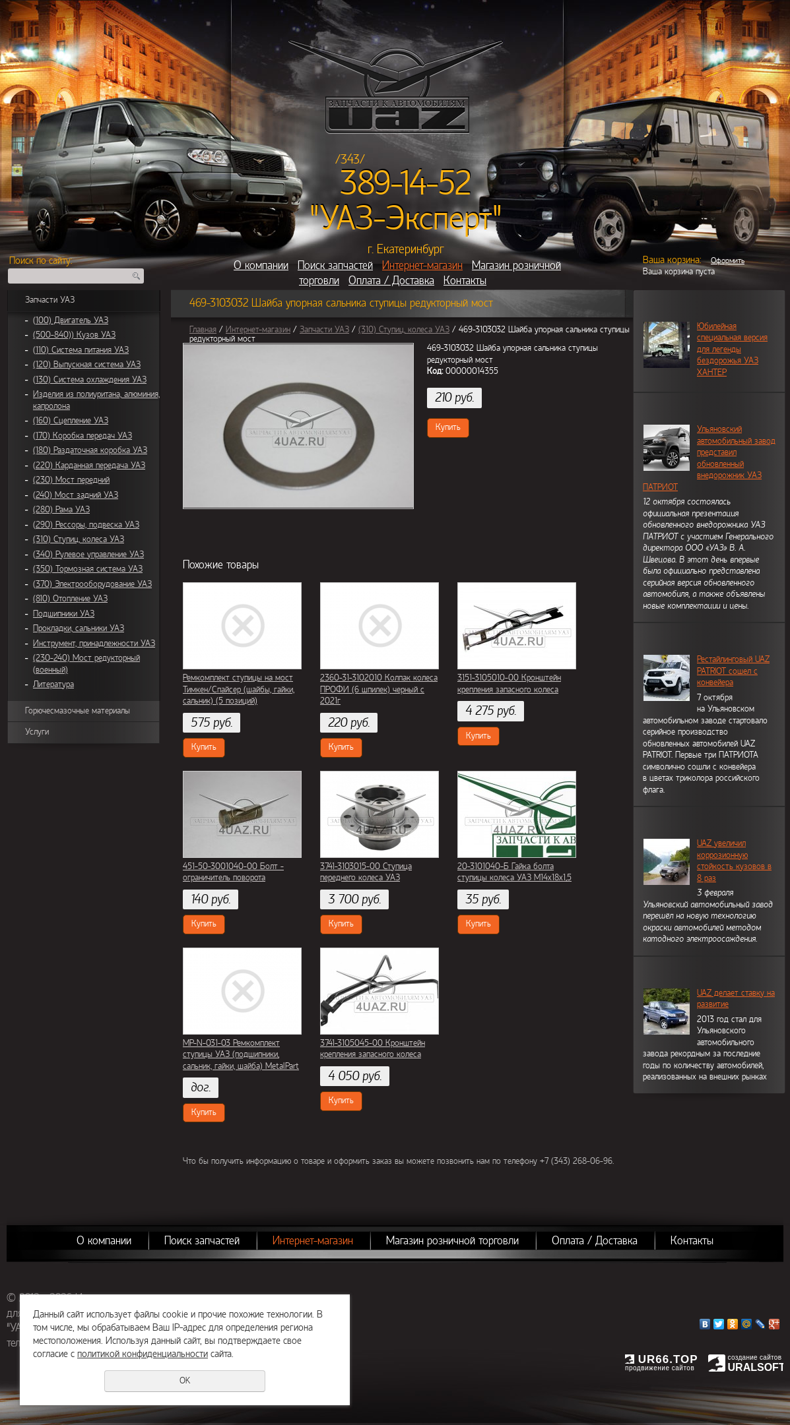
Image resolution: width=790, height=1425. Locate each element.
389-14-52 (405, 183)
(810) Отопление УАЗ (70, 598)
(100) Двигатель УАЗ (70, 320)
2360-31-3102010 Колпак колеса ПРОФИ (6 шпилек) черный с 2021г (379, 689)
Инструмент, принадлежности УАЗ (94, 643)
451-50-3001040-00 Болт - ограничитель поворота (233, 872)
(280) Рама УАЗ (61, 509)
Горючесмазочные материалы (77, 711)
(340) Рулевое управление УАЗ (88, 554)
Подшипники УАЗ (63, 614)
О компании (261, 265)
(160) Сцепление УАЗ (70, 420)
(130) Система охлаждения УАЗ (90, 380)
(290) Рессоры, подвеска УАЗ (86, 525)
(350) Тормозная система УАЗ (88, 569)
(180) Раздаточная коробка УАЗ (90, 450)
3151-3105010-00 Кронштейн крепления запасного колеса (509, 684)
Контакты (465, 281)
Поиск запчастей (335, 265)
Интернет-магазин (422, 265)
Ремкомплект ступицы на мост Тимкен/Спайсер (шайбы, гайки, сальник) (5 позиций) (238, 689)
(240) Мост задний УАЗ (75, 495)
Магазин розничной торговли (452, 1241)
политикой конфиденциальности (142, 1354)
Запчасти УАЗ (50, 300)
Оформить (727, 260)
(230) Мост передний (71, 480)
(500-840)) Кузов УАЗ (74, 335)
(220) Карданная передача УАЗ (89, 465)
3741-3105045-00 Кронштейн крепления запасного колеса (372, 1049)
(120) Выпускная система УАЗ (87, 364)
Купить (448, 427)
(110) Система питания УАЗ (81, 350)
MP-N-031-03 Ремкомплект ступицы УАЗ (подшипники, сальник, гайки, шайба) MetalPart (241, 1055)
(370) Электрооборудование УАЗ (92, 584)
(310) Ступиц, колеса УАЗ (78, 539)
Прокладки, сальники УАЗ (78, 628)
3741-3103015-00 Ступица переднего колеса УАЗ (366, 872)
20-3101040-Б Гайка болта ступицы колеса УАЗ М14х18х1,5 (514, 872)
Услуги (37, 732)
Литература (53, 684)
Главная (202, 329)
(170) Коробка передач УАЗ (82, 436)
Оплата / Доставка (391, 281)
